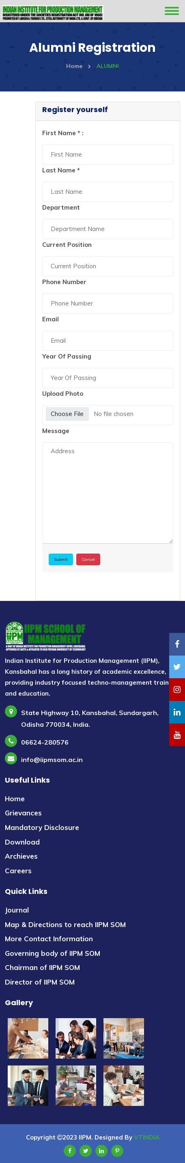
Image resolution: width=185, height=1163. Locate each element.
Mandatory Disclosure (42, 827)
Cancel (88, 559)
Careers (18, 870)
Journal (17, 910)
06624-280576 (45, 742)
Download (22, 842)
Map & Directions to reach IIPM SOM (65, 924)
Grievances (23, 813)
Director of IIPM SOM (40, 982)
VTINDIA (146, 1137)
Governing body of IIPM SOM (52, 953)
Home (78, 66)
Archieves (21, 856)
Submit (61, 559)
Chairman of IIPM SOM (42, 967)
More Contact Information (49, 938)
